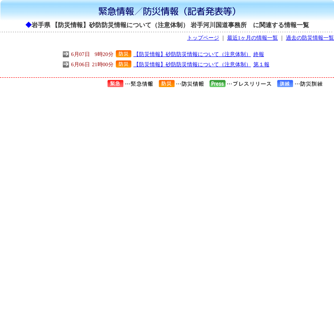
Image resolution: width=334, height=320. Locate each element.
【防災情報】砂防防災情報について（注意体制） (192, 54)
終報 (258, 54)
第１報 (261, 64)
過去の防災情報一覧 (310, 38)
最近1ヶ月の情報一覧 (252, 38)
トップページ (203, 38)
